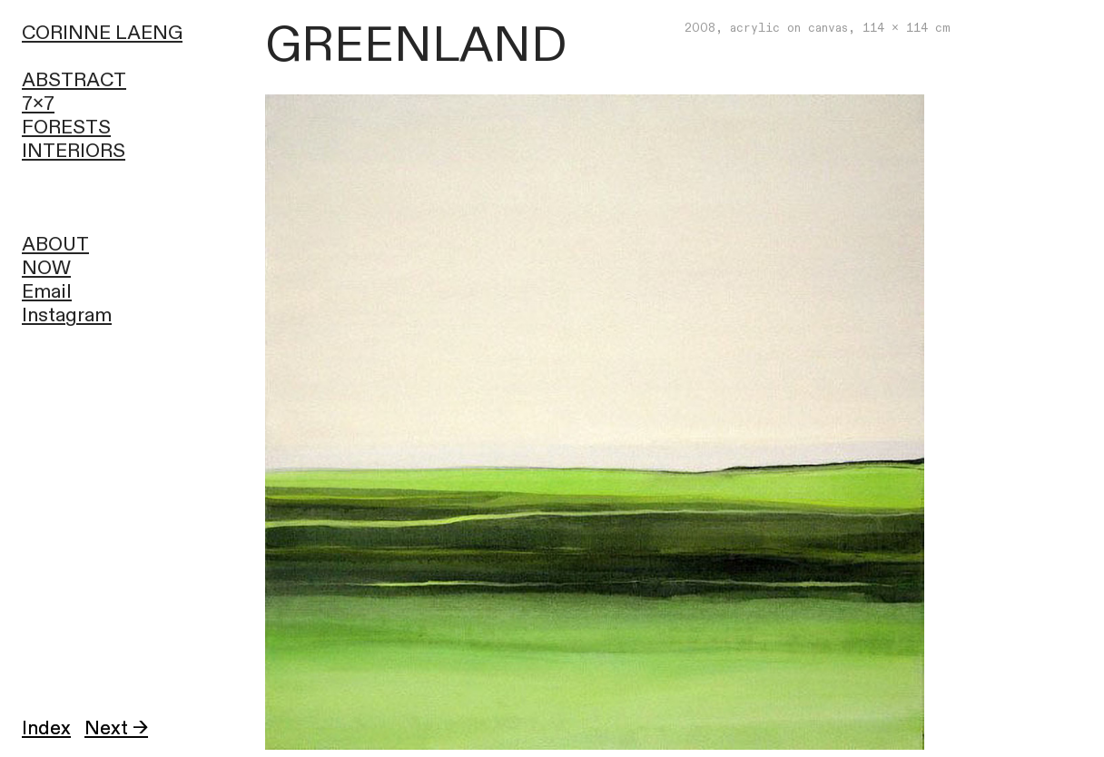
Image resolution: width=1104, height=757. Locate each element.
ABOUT (55, 244)
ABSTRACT (74, 80)
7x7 (38, 104)
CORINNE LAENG (102, 33)
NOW (46, 268)
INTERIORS (73, 151)
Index (46, 728)
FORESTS (66, 127)
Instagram (67, 315)
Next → (116, 728)
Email (47, 292)
